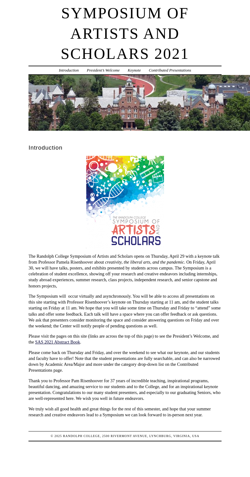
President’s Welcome (103, 70)
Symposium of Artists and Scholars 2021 (125, 33)
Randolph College (81, 436)
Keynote (134, 70)
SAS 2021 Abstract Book (57, 341)
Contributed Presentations (170, 70)
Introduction (69, 70)
